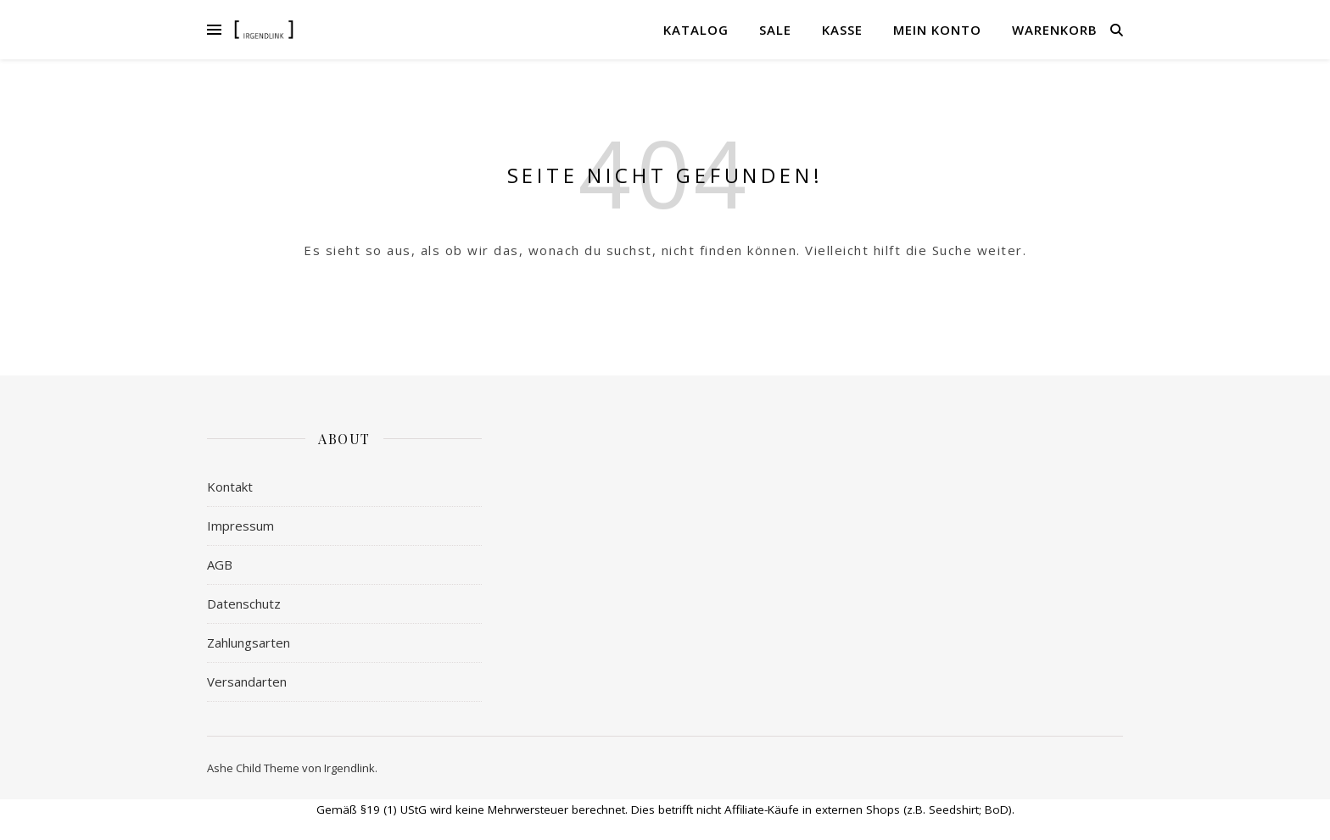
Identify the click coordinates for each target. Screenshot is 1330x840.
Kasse (842, 29)
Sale (775, 29)
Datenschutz (244, 603)
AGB (219, 564)
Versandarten (247, 681)
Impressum (240, 525)
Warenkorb (1055, 29)
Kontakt (230, 486)
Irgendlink (349, 768)
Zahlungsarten (248, 642)
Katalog (696, 29)
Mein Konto (937, 29)
